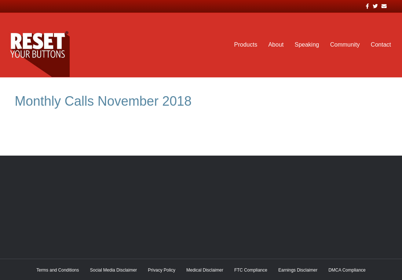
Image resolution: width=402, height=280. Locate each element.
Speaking (307, 44)
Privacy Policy (161, 270)
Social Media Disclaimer (113, 270)
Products (245, 44)
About (276, 44)
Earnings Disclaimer (298, 270)
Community (345, 44)
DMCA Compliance (346, 270)
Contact (381, 44)
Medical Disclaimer (204, 270)
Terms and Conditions (57, 270)
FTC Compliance (250, 270)
